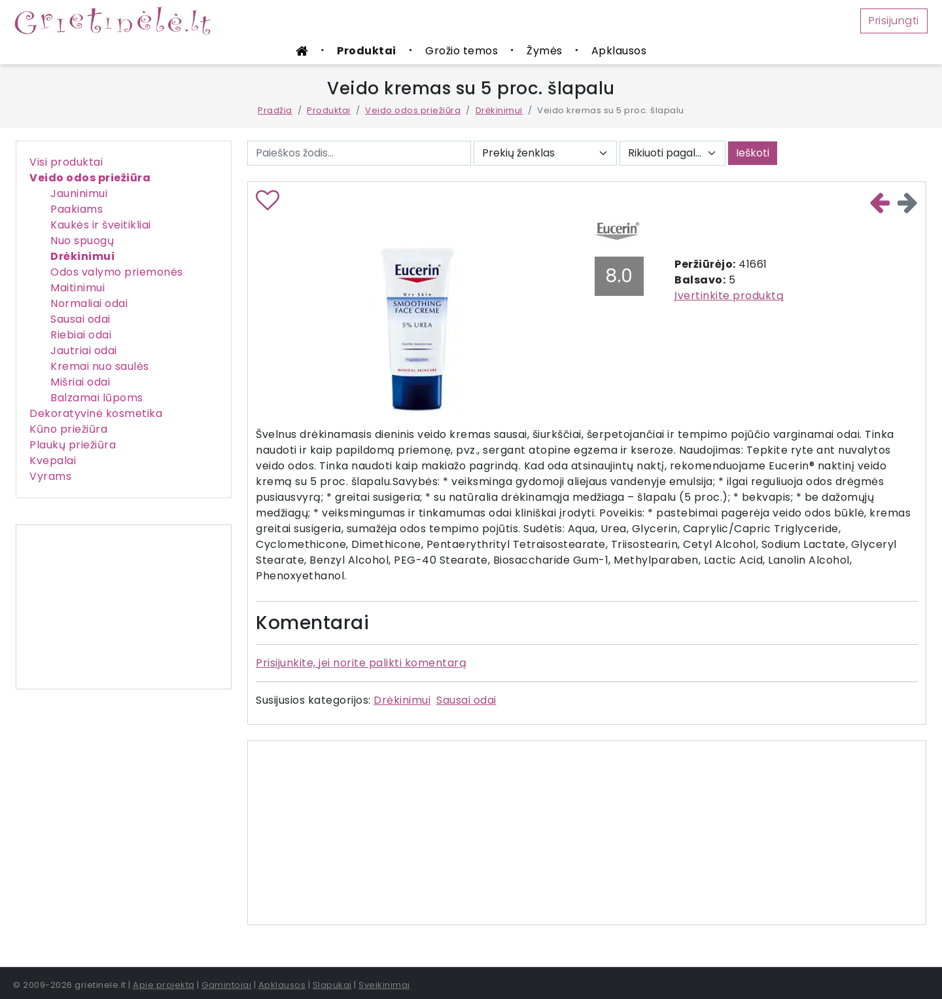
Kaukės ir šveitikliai (100, 224)
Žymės (545, 50)
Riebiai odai (80, 334)
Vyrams (50, 476)
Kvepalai (52, 460)
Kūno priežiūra (68, 429)
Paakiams (76, 209)
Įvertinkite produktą (729, 295)
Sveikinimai (384, 985)
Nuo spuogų (82, 240)
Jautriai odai (83, 350)
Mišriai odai (80, 382)
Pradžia (275, 110)
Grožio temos (461, 50)
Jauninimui (78, 193)
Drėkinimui (499, 110)
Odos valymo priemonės (116, 272)
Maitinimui (77, 287)
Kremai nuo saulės (99, 366)
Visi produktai (66, 162)
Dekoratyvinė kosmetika (95, 413)
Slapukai (332, 985)
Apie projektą (164, 985)
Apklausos (619, 50)
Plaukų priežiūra (72, 444)
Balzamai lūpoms (96, 397)
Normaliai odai (89, 303)
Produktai (366, 50)
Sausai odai (80, 319)
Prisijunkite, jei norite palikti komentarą (361, 662)
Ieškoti (752, 152)
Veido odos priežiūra (413, 110)
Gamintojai (226, 985)
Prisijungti (894, 20)
